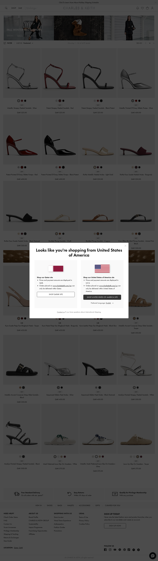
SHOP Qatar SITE (56, 294)
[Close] (125, 246)
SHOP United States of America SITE (102, 297)
